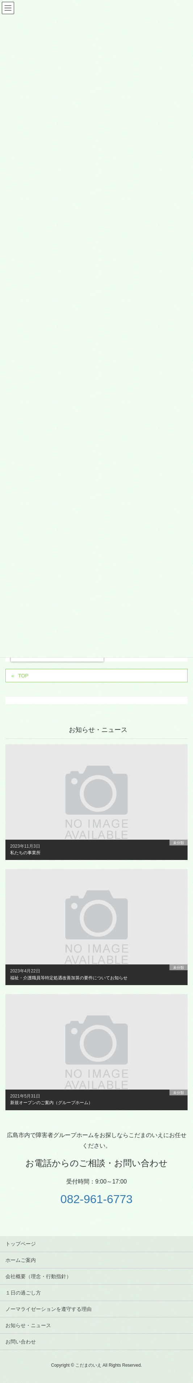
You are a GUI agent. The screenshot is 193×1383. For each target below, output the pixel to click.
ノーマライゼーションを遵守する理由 (48, 1309)
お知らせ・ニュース (28, 1325)
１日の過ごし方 (23, 1293)
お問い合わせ (20, 1342)
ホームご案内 (20, 1260)
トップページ (20, 1244)
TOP (23, 676)
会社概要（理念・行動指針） (38, 1276)
